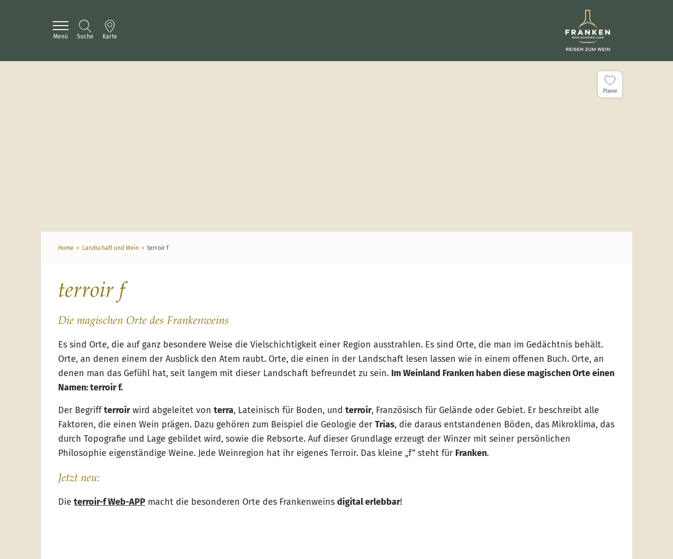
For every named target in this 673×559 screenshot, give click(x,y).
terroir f (157, 248)
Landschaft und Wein (110, 248)
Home (66, 248)
